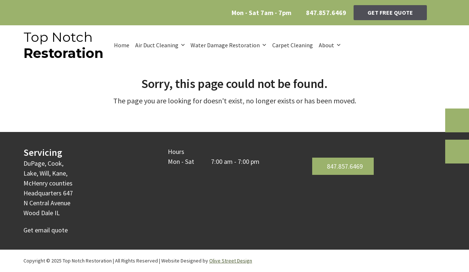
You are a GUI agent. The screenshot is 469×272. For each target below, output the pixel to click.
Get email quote (45, 230)
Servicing (42, 152)
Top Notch (63, 45)
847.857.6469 (326, 12)
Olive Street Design (230, 260)
